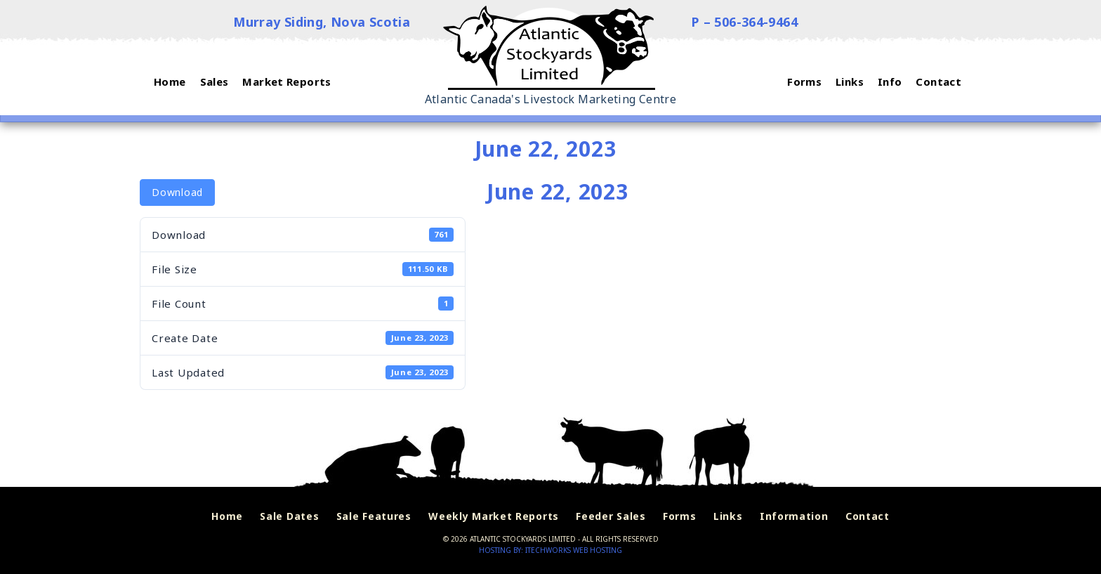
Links (728, 516)
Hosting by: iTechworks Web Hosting (550, 550)
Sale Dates (289, 516)
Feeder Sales (610, 516)
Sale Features (373, 516)
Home (227, 516)
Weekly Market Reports (493, 516)
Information (794, 516)
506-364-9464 (756, 21)
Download (177, 192)
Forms (680, 516)
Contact (867, 516)
